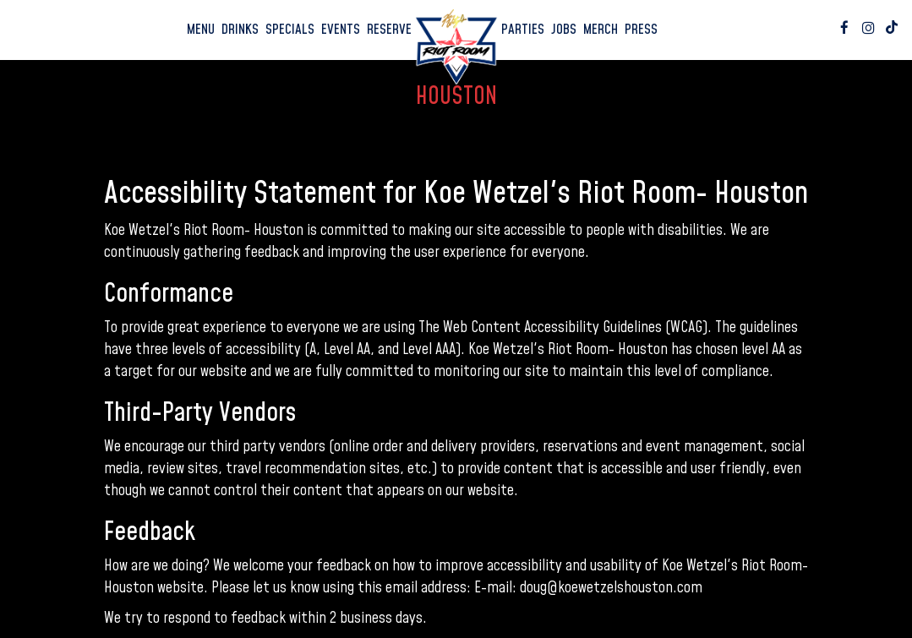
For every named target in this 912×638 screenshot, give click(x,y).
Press (641, 29)
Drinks (240, 29)
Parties (522, 29)
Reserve (389, 29)
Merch (600, 29)
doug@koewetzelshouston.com (611, 587)
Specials (289, 29)
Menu (201, 29)
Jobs (563, 29)
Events (340, 29)
